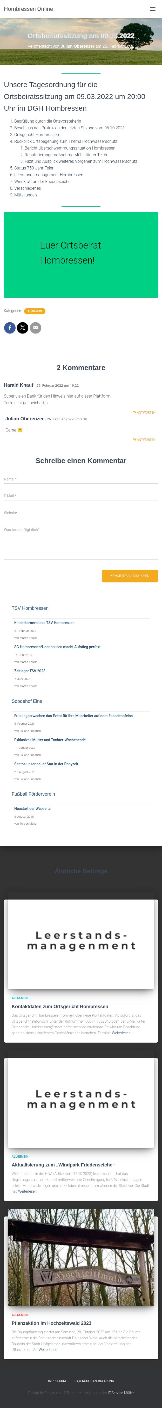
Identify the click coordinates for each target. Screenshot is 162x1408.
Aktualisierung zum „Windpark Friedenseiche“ (63, 1165)
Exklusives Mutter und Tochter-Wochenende (50, 740)
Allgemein (35, 311)
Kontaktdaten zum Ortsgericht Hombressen (60, 1006)
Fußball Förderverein (33, 794)
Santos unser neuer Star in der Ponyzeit (46, 764)
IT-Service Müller (121, 1393)
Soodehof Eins (27, 701)
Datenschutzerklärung (94, 1381)
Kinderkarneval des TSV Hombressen (44, 623)
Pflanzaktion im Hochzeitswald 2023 (51, 1323)
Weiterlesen (121, 1033)
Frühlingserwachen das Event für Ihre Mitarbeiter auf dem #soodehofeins (73, 716)
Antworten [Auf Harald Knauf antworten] (144, 412)
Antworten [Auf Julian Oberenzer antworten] (144, 440)
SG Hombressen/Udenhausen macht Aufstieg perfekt (57, 647)
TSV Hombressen (30, 608)
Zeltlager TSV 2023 (29, 671)
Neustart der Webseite (32, 808)
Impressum (57, 1381)
